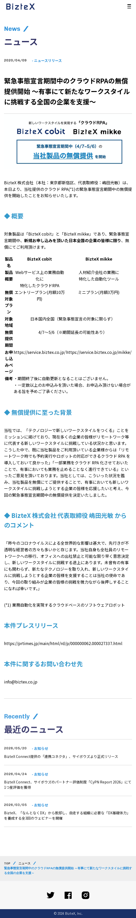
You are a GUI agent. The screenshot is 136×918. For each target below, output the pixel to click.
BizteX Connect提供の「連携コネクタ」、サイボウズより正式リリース (61, 768)
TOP (7, 863)
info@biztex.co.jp (20, 682)
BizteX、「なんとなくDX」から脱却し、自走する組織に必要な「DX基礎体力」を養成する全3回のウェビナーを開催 (67, 827)
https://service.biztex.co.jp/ (40, 352)
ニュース (24, 863)
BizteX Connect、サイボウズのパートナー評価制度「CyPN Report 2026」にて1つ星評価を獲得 (67, 796)
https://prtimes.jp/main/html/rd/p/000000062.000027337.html (63, 643)
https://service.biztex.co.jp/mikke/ (98, 352)
